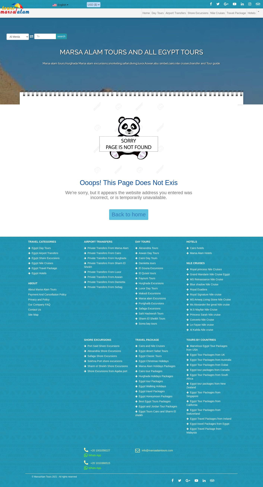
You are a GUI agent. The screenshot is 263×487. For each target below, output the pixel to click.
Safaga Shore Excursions (102, 356)
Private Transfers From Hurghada (107, 258)
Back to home (129, 214)
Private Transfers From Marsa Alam (108, 248)
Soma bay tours (148, 323)
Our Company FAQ (39, 304)
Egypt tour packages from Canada (209, 369)
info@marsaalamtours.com (157, 450)
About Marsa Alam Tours (42, 289)
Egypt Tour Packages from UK (207, 354)
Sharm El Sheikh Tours (152, 318)
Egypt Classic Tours (150, 356)
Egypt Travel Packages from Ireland (210, 418)
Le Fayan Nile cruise (202, 324)
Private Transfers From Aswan (105, 276)
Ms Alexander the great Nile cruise (210, 304)
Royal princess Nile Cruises (206, 269)
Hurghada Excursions (151, 283)
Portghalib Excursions (151, 303)
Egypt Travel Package (44, 268)
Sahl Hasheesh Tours (151, 313)
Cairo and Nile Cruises (152, 345)
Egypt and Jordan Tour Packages (158, 406)
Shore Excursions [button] (198, 13)
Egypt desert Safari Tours (153, 351)
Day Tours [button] (158, 13)
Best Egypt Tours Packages (155, 401)
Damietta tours (147, 263)
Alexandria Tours (148, 248)
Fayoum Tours (147, 278)
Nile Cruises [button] (217, 13)
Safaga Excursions (150, 308)
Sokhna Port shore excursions (105, 361)
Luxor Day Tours (148, 288)
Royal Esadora (198, 289)
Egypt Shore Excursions (45, 258)
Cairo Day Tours (148, 258)
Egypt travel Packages (152, 391)
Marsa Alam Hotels (201, 253)
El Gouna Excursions (151, 268)
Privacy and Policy (38, 299)
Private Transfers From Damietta (106, 282)
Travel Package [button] (236, 13)
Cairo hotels (197, 248)
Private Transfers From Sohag (105, 287)
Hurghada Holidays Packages (156, 376)
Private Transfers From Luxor (104, 271)
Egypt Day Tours (41, 248)
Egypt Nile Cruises (42, 263)
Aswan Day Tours (149, 253)
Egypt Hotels (39, 273)
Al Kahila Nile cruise (201, 329)
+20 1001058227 (100, 450)
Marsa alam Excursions (152, 298)
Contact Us (34, 309)
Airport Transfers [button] (176, 13)
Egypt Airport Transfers (45, 253)
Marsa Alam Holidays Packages (157, 366)
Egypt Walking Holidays (152, 386)
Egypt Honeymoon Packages (155, 396)
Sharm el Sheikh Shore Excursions (108, 366)
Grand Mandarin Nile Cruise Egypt (210, 274)
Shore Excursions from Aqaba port (107, 371)
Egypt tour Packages (151, 381)
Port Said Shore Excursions (103, 345)
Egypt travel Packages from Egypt (209, 423)
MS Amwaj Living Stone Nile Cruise (210, 299)
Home (146, 13)
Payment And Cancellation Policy (47, 294)
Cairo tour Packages (150, 371)
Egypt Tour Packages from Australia (210, 359)
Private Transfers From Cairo (104, 253)
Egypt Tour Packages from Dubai (209, 364)
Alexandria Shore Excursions (104, 351)
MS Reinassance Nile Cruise (206, 279)
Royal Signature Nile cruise (205, 294)
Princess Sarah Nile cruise (205, 314)
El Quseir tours (147, 273)
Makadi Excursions (150, 293)
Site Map (33, 314)
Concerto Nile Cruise (202, 319)
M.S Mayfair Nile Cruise (203, 309)
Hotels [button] (252, 13)
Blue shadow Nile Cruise (204, 284)
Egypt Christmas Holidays (154, 361)
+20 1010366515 (100, 463)
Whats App (92, 455)
